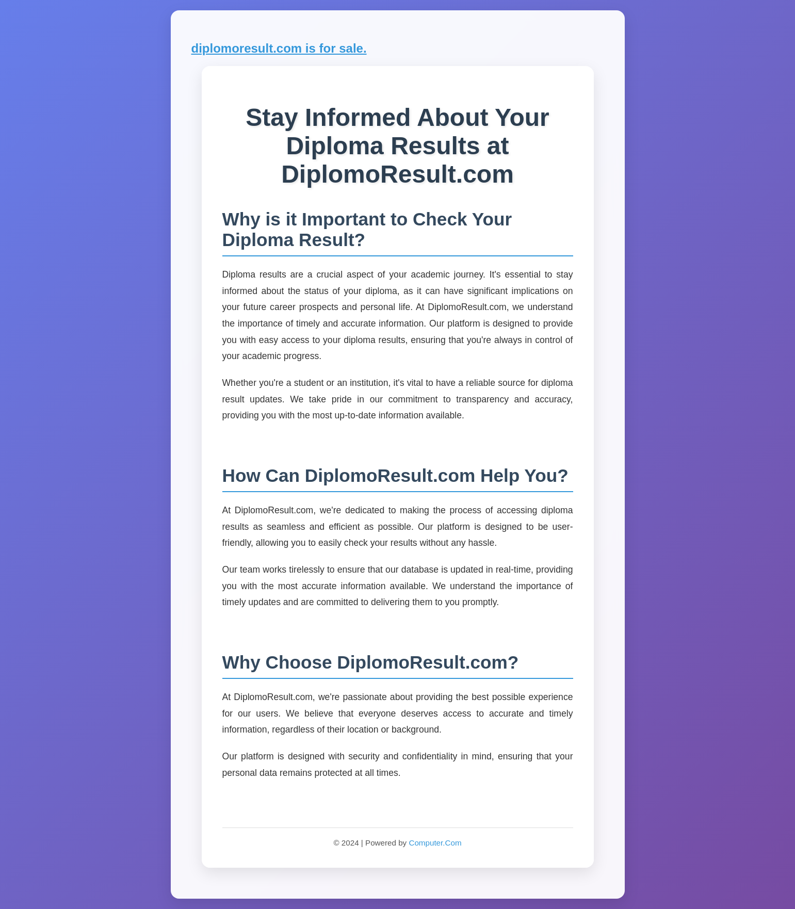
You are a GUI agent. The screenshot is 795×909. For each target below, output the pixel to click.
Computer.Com (435, 842)
